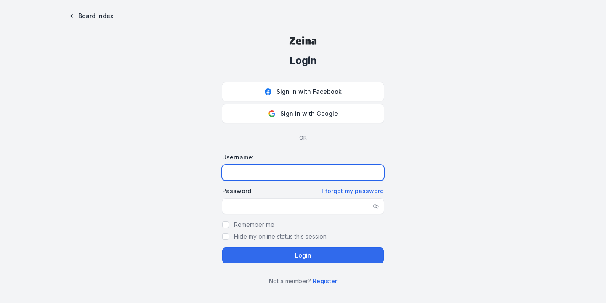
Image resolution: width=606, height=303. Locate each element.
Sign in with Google (303, 113)
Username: (238, 157)
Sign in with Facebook (303, 91)
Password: (237, 190)
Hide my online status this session (280, 236)
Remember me (254, 224)
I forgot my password (353, 190)
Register (325, 280)
